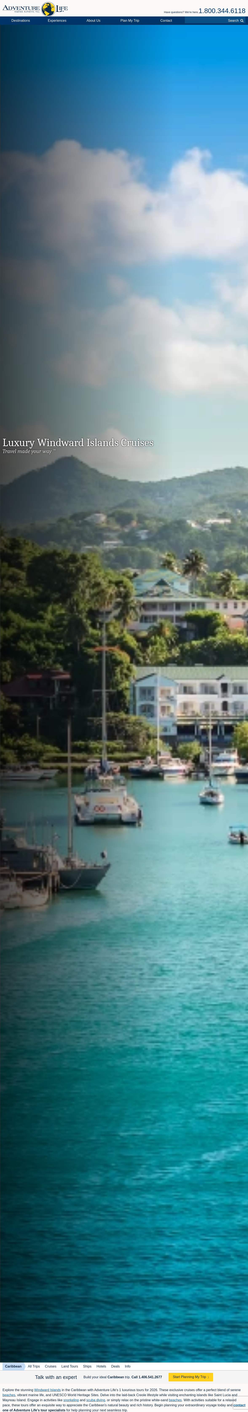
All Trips (34, 1366)
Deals (115, 1366)
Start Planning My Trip (189, 1377)
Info (128, 1366)
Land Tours (69, 1366)
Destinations (20, 20)
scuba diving (95, 1400)
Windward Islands (47, 1390)
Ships (87, 1366)
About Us (94, 20)
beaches (9, 1395)
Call (146, 1377)
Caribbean (13, 1366)
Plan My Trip (130, 20)
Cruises (50, 1366)
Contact (166, 20)
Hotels (101, 1366)
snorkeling (71, 1400)
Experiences (57, 20)
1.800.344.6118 (222, 11)
